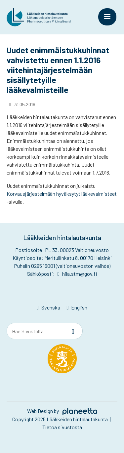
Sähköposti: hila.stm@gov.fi (62, 273)
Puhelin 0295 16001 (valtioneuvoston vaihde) (62, 266)
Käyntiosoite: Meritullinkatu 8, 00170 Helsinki (62, 258)
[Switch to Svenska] (48, 307)
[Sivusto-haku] (73, 331)
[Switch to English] (77, 307)
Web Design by (62, 411)
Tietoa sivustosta (62, 427)
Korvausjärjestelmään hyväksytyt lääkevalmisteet (62, 193)
